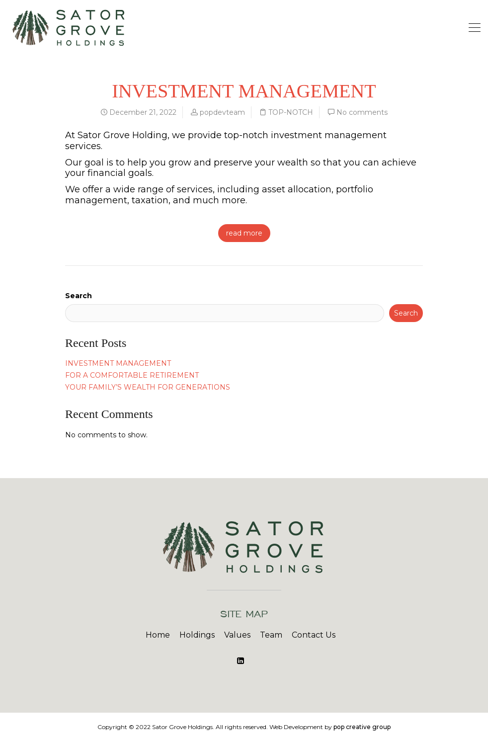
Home (158, 635)
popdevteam (222, 112)
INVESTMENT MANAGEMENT (244, 91)
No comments (362, 112)
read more (244, 233)
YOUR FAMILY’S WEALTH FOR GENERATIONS (147, 387)
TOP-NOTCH (290, 112)
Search (78, 295)
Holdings (197, 635)
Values (237, 635)
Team (271, 635)
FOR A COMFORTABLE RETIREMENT (132, 375)
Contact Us (313, 635)
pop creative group (362, 727)
